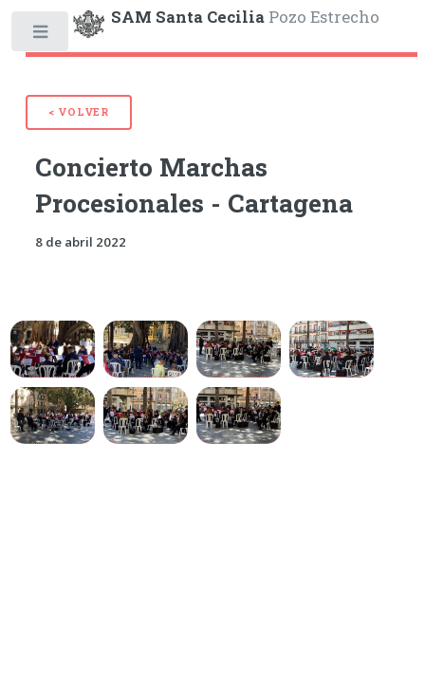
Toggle (41, 35)
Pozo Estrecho (245, 17)
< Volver (78, 112)
